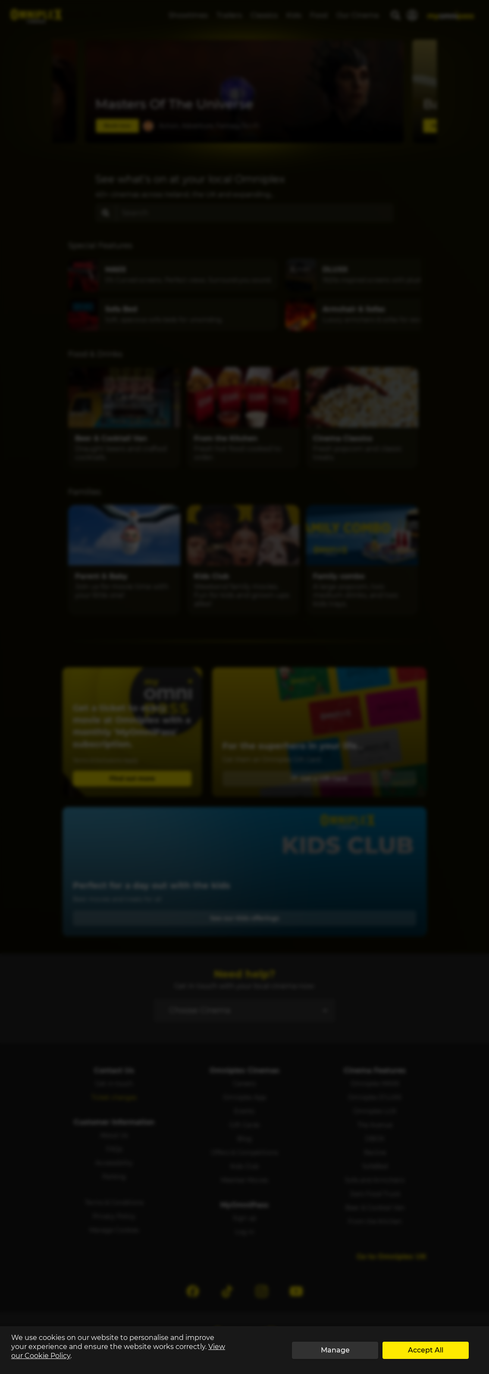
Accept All (425, 1350)
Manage (335, 1350)
